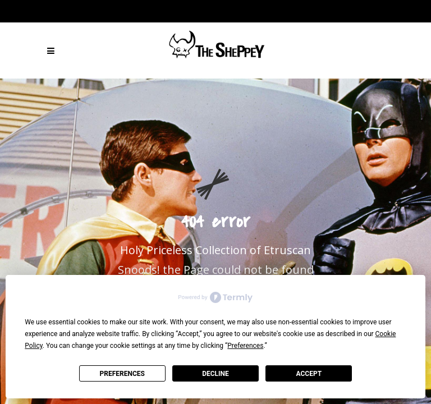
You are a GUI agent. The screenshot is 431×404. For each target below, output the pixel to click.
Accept (309, 374)
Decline (215, 374)
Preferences (121, 374)
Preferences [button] (245, 346)
